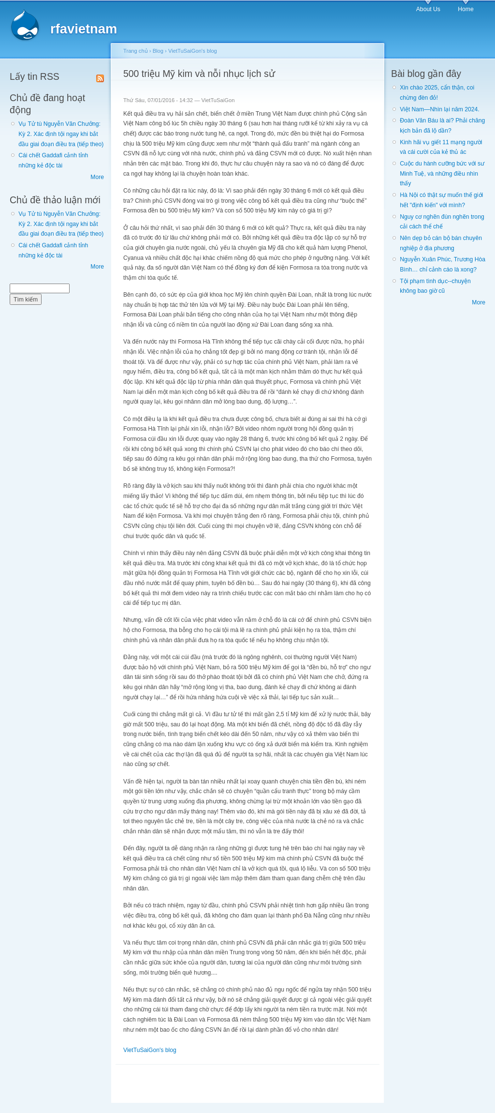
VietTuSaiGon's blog (192, 51)
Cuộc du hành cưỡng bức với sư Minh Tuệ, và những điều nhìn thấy (442, 173)
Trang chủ (135, 51)
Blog (158, 51)
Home (465, 9)
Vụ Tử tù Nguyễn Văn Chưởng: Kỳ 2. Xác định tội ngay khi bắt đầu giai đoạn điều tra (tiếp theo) (60, 133)
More (97, 177)
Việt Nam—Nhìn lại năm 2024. (439, 109)
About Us (428, 9)
